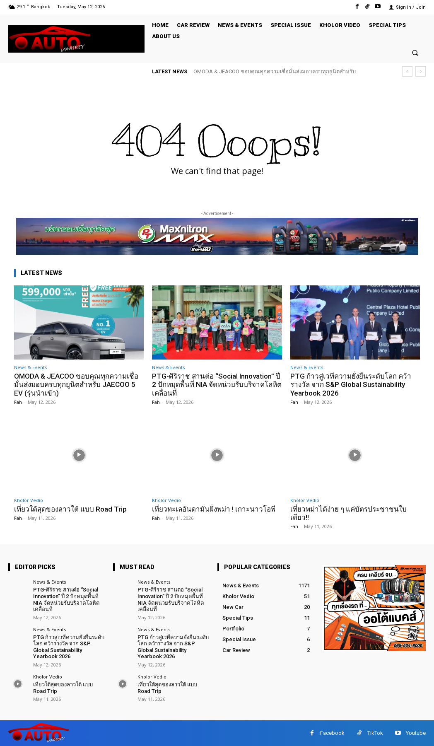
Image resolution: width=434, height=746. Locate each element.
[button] (415, 52)
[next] (420, 71)
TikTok (375, 733)
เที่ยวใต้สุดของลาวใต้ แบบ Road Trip (70, 509)
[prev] (407, 71)
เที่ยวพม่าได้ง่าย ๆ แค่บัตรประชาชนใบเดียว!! (348, 513)
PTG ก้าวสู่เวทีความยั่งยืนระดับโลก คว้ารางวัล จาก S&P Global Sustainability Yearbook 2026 (350, 384)
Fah (18, 402)
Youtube (416, 733)
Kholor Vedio (28, 500)
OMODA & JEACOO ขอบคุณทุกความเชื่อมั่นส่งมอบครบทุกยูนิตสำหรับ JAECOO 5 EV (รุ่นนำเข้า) (76, 384)
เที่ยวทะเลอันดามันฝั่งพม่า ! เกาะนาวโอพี (213, 509)
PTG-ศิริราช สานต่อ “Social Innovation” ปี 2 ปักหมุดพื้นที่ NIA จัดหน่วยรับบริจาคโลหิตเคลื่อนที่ (217, 384)
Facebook (332, 733)
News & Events (30, 367)
